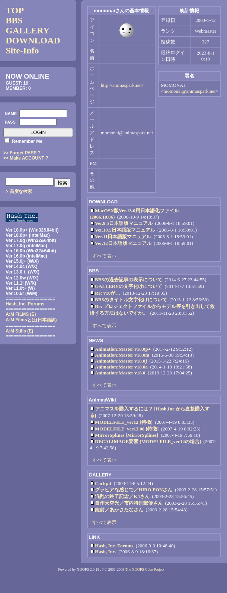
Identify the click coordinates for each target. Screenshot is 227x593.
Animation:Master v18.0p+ (123, 349)
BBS (14, 20)
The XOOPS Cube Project (144, 569)
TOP (15, 10)
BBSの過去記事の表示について (128, 279)
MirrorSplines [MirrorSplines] (126, 435)
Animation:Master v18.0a (121, 367)
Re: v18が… (107, 293)
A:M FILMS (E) (21, 314)
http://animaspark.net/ (122, 85)
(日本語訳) (31, 319)
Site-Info (22, 50)
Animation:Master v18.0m (122, 355)
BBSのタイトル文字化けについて (131, 299)
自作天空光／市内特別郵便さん (129, 503)
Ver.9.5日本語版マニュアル (124, 223)
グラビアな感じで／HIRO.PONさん (133, 489)
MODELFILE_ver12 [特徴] (124, 422)
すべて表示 (104, 256)
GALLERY (27, 30)
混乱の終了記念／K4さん (122, 496)
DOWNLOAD (33, 40)
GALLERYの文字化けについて (128, 286)
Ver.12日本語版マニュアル (123, 243)
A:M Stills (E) (19, 331)
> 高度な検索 (19, 191)
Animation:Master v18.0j (121, 361)
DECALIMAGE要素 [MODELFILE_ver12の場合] (148, 441)
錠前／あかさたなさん (119, 509)
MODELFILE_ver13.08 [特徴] (127, 429)
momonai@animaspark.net (189, 91)
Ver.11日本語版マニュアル (123, 236)
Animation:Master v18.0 (120, 373)
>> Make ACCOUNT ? (25, 158)
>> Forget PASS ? (22, 152)
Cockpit (103, 483)
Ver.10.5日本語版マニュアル (125, 230)
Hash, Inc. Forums (114, 545)
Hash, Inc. (105, 551)
